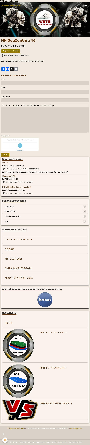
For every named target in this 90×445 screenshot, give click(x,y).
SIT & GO (9, 249)
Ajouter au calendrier (11, 51)
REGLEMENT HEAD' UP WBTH (56, 403)
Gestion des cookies (76, 442)
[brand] (11, 5)
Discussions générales (45, 216)
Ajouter (5, 155)
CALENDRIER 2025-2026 (18, 239)
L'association (45, 206)
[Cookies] (5, 440)
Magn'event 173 (8, 176)
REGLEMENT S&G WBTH (53, 368)
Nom (2, 79)
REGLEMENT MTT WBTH (53, 332)
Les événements (45, 211)
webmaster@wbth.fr (75, 429)
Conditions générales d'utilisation (32, 442)
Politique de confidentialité (17, 429)
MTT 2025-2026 (13, 258)
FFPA (45, 221)
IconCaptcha (20, 150)
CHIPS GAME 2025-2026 (18, 268)
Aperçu (51, 106)
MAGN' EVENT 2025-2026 (19, 278)
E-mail (3, 88)
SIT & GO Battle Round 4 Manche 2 (16, 187)
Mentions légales (12, 442)
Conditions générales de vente (56, 442)
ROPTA (8, 323)
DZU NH (5, 163)
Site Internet (5, 96)
